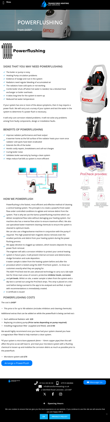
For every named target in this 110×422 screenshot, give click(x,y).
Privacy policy (60, 417)
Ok (43, 417)
